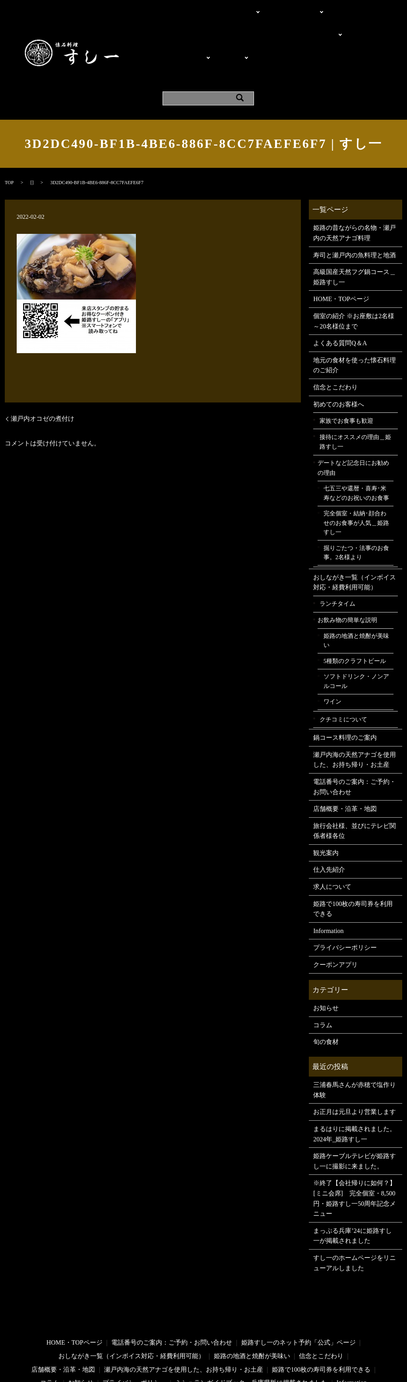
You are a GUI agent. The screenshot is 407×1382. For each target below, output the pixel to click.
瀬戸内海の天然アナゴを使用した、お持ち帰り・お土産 (354, 710)
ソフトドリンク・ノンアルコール (356, 633)
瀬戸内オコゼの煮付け (42, 369)
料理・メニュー (178, 34)
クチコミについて (343, 670)
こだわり (231, 6)
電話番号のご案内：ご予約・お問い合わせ (354, 738)
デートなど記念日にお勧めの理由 (353, 419)
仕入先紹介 (329, 821)
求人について (332, 838)
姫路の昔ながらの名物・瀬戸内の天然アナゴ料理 (354, 184)
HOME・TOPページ (184, 6)
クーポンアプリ (247, 49)
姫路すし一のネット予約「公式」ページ (298, 1294)
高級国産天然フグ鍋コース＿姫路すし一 (354, 228)
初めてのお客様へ (338, 355)
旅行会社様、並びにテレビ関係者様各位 (354, 782)
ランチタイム (337, 555)
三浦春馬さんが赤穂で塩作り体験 (354, 1041)
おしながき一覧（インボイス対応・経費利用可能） (354, 533)
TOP (9, 134)
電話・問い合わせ (279, 6)
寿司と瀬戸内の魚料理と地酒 (354, 206)
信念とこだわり (335, 338)
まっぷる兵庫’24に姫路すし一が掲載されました (352, 1186)
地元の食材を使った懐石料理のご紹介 (354, 316)
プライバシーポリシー (345, 899)
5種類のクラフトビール (355, 612)
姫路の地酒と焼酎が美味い (356, 592)
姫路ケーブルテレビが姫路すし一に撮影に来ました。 (354, 1112)
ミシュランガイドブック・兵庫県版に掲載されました (251, 1334)
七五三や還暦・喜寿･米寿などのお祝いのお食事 (356, 445)
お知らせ (326, 959)
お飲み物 (223, 34)
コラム (322, 976)
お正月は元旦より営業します (354, 1063)
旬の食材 (326, 993)
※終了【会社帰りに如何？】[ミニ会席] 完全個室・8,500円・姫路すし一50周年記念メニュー (354, 1149)
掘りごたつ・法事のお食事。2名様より (356, 504)
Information (203, 49)
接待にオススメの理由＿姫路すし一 (355, 393)
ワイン (332, 653)
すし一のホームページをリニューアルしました (354, 1214)
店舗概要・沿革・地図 (338, 34)
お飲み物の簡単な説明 (347, 571)
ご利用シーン (307, 20)
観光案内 (168, 49)
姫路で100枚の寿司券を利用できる (353, 860)
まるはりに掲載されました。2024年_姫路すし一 (354, 1085)
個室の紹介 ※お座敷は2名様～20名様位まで (218, 20)
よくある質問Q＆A (272, 34)
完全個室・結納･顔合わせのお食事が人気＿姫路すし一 (356, 474)
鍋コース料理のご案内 (345, 689)
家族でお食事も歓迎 (346, 371)
